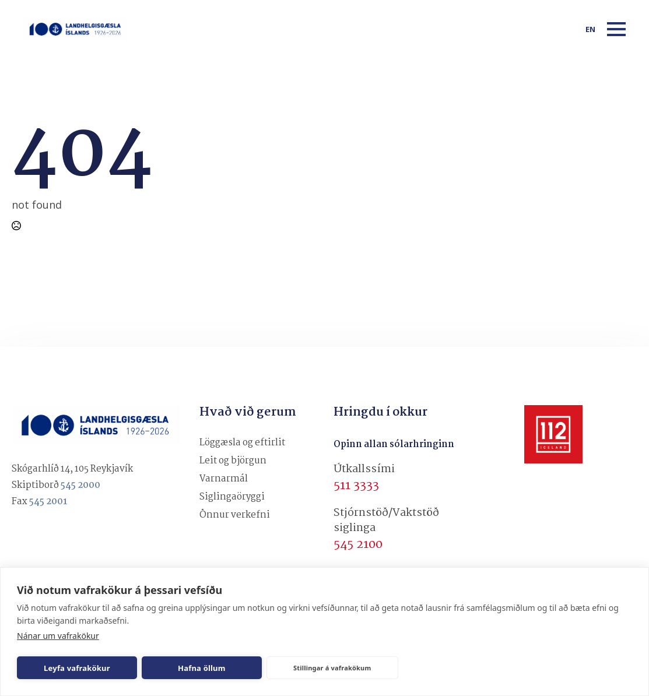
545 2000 (80, 485)
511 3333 (356, 485)
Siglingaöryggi (232, 497)
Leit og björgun (232, 461)
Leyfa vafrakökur (77, 668)
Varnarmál (223, 479)
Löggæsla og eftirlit (242, 443)
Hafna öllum (202, 668)
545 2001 (48, 501)
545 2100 (358, 544)
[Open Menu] (616, 29)
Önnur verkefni (234, 515)
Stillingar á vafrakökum (332, 667)
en (590, 29)
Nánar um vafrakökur (58, 635)
